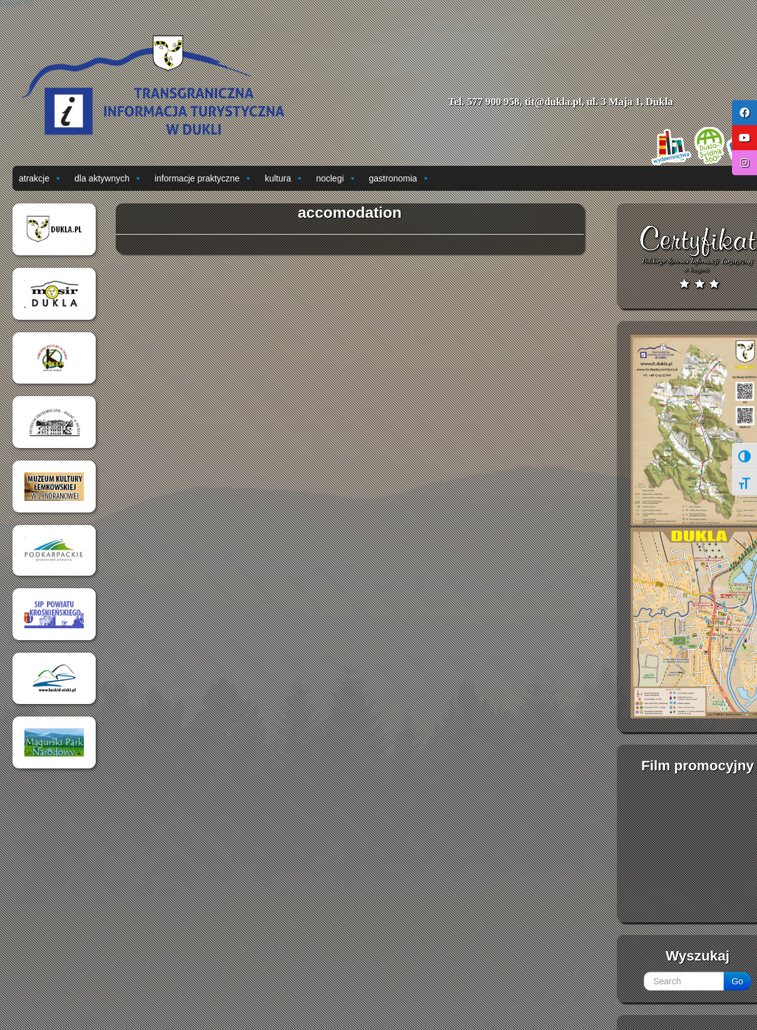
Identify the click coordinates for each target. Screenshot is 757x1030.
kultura (284, 178)
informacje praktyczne (203, 178)
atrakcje (40, 178)
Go (737, 981)
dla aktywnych (108, 178)
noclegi (336, 178)
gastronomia (399, 178)
